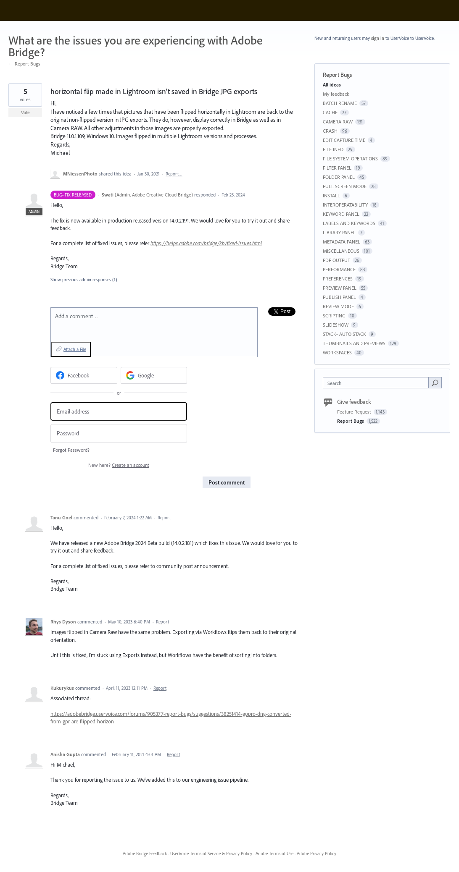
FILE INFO (333, 149)
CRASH (330, 131)
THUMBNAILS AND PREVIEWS (354, 343)
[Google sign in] (154, 375)
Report (164, 518)
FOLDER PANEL (339, 177)
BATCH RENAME (340, 103)
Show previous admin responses (83, 280)
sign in (377, 38)
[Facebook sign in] (83, 375)
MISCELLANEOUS (341, 251)
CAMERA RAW (338, 121)
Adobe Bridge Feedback (145, 853)
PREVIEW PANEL (339, 288)
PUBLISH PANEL (339, 297)
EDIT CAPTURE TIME (344, 140)
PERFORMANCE (339, 269)
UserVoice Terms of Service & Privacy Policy (211, 853)
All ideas (332, 84)
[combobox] (377, 383)
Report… (174, 174)
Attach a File (74, 349)
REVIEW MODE (338, 306)
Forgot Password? (71, 450)
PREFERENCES (338, 278)
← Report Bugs (24, 63)
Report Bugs (337, 75)
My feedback (336, 94)
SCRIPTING (334, 315)
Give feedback (354, 402)
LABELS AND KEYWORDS (349, 223)
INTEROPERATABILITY (345, 205)
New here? (118, 465)
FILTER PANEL (337, 168)
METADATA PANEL (341, 241)
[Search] (435, 382)
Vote (25, 112)
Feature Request (354, 412)
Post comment (226, 482)
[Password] (118, 433)
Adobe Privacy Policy (316, 853)
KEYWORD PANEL (341, 214)
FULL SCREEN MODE (345, 186)
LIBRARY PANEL (339, 232)
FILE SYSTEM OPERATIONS (350, 158)
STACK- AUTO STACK (344, 334)
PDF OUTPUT (336, 260)
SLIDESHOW (335, 325)
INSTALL (331, 195)
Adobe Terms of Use (274, 853)
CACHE (330, 112)
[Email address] (118, 411)
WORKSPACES (337, 352)
